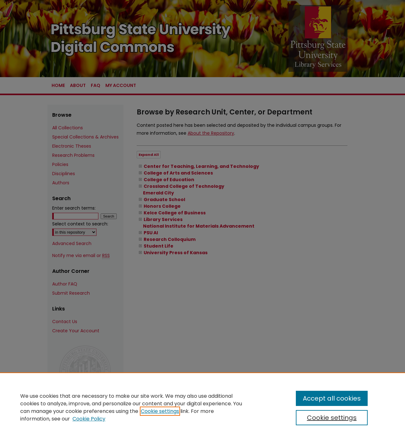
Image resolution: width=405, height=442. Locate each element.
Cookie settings (160, 411)
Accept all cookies (332, 398)
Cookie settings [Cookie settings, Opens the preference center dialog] (332, 417)
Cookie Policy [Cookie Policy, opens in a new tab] (88, 418)
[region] (202, 407)
